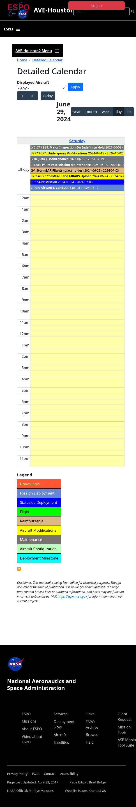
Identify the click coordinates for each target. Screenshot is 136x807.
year (77, 111)
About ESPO (32, 728)
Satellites (61, 742)
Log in (96, 5)
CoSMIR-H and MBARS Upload (69, 176)
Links (90, 713)
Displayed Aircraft (33, 82)
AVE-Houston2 (56, 10)
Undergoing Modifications (67, 153)
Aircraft (60, 734)
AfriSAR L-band (52, 187)
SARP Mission (47, 182)
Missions (29, 721)
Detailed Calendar (47, 60)
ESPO (26, 713)
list (129, 111)
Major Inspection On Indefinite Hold (77, 147)
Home (22, 60)
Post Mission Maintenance (71, 165)
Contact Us (97, 790)
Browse (92, 734)
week (106, 111)
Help (90, 742)
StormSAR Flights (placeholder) (59, 170)
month (91, 111)
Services (60, 713)
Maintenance (58, 159)
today (48, 95)
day (119, 111)
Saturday (77, 140)
